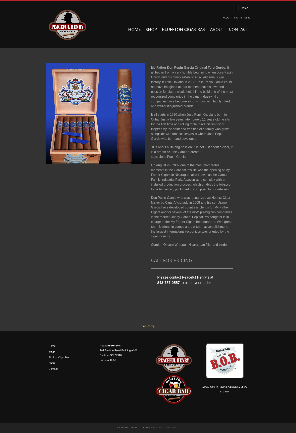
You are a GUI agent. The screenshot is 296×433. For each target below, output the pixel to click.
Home (134, 30)
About (217, 30)
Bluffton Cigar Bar (183, 30)
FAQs (226, 17)
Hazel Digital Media (167, 428)
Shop (151, 30)
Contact (238, 30)
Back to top (147, 326)
